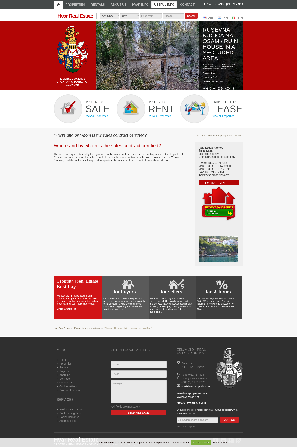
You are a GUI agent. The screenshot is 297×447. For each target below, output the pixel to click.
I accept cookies (201, 442)
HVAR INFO (140, 4)
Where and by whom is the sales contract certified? (107, 145)
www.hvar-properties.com (192, 393)
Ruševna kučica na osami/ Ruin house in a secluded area (220, 44)
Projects (64, 371)
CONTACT (187, 4)
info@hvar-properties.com (196, 386)
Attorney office (67, 420)
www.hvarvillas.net (188, 396)
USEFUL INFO (164, 4)
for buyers (125, 291)
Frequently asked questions (229, 135)
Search (191, 15)
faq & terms (218, 291)
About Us (64, 374)
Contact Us (66, 382)
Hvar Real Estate (204, 135)
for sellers (171, 291)
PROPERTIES (75, 4)
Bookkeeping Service (71, 413)
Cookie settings (219, 442)
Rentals (63, 367)
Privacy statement (70, 390)
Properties (65, 363)
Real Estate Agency (71, 409)
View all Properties (97, 116)
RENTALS (98, 4)
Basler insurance (69, 417)
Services (64, 378)
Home (62, 359)
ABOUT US (119, 4)
